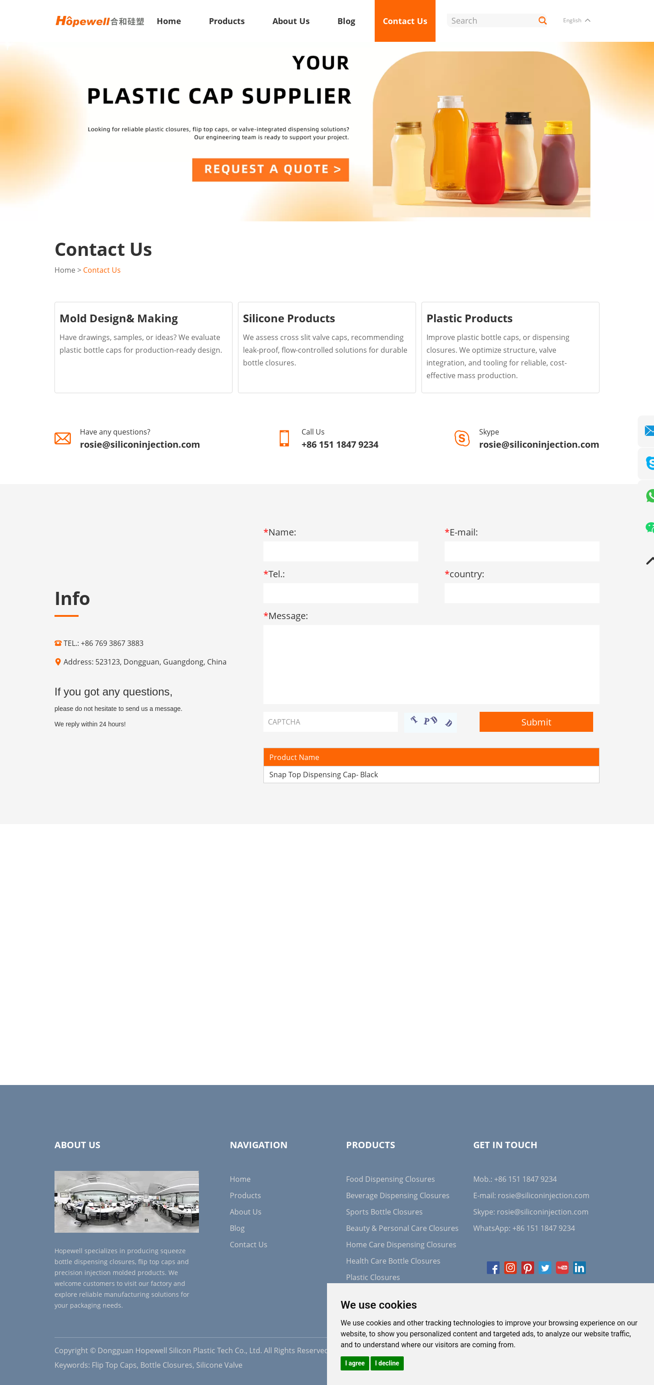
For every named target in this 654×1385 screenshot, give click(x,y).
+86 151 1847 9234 (543, 1228)
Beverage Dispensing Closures (398, 1195)
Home (169, 20)
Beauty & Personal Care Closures (402, 1228)
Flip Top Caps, (115, 1365)
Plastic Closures (373, 1277)
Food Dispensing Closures (390, 1179)
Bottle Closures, (167, 1365)
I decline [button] (387, 1363)
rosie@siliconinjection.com (140, 444)
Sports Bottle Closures (384, 1211)
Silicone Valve (219, 1365)
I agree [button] (355, 1363)
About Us (291, 20)
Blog (346, 20)
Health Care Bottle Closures (393, 1260)
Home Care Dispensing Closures (401, 1244)
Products (227, 20)
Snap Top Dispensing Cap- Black (323, 774)
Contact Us (405, 20)
